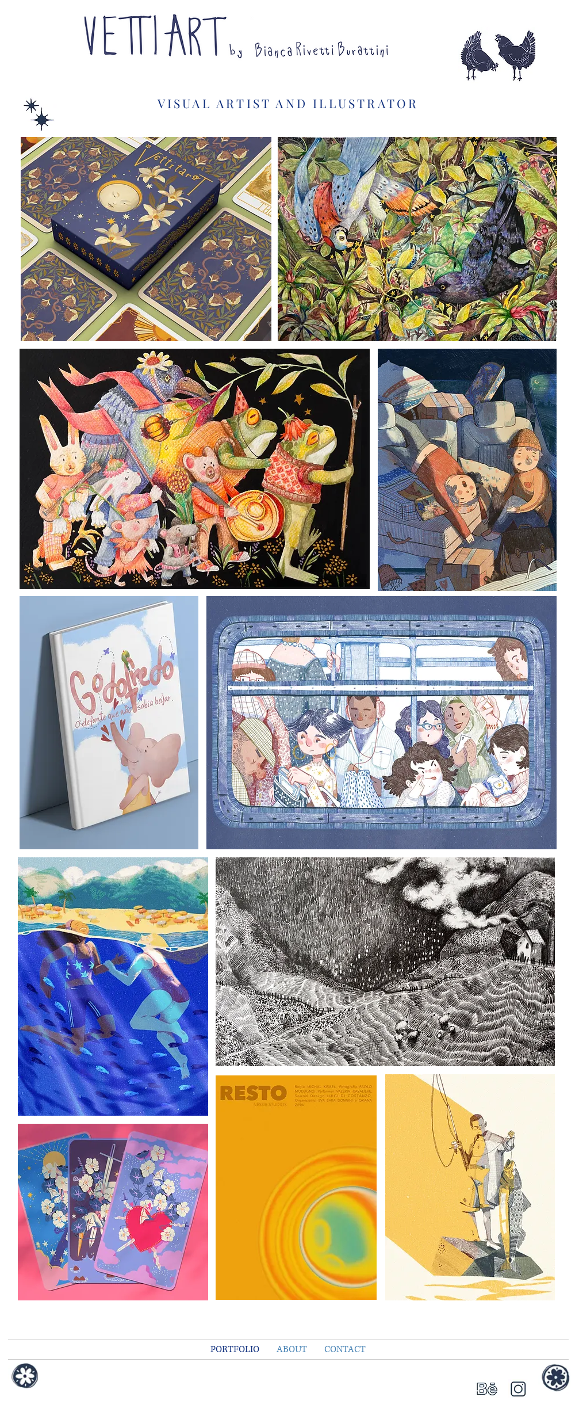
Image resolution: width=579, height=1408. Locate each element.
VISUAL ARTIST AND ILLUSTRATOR (288, 103)
